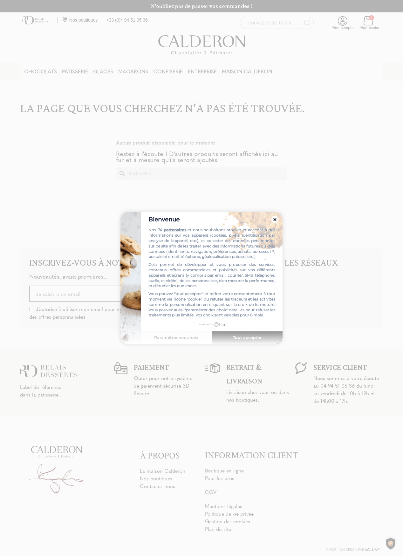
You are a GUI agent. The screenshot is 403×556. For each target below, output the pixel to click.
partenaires (175, 229)
